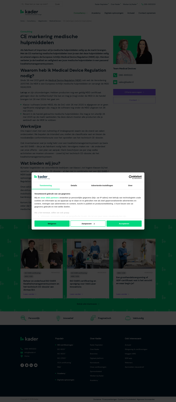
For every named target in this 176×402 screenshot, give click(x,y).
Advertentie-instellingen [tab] (102, 185)
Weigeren (52, 224)
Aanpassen (88, 224)
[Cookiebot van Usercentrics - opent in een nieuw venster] (131, 177)
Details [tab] (74, 185)
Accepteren (124, 224)
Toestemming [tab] (46, 185)
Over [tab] (130, 185)
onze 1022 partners (50, 198)
